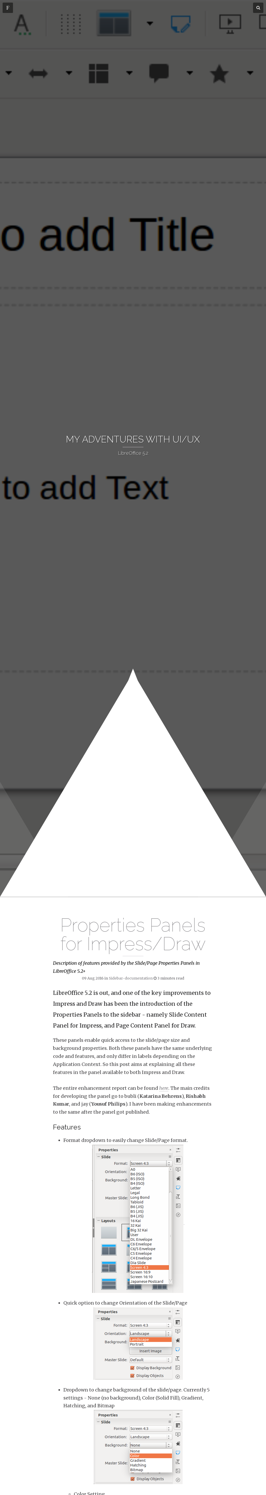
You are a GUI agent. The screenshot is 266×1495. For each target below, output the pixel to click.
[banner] (133, 439)
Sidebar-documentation (131, 978)
